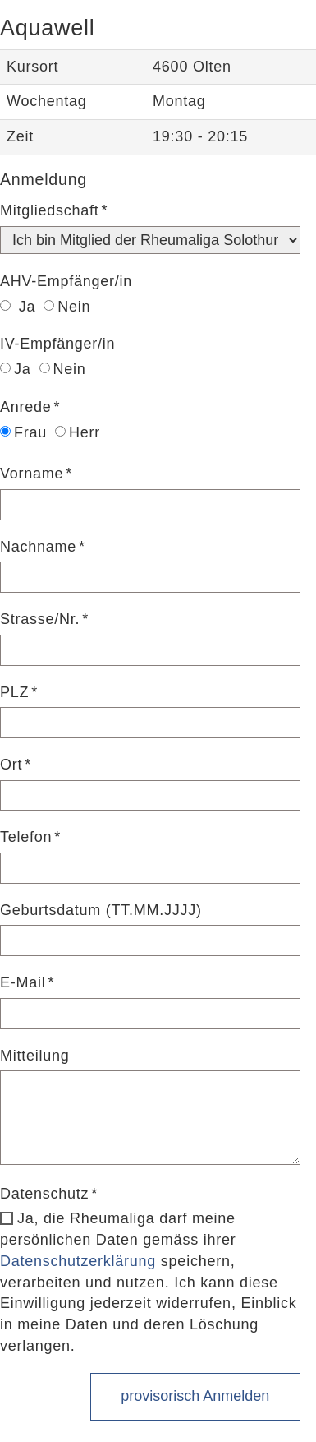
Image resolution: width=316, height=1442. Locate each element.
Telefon (26, 837)
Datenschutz (44, 1193)
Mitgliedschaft (49, 210)
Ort (11, 764)
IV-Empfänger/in (57, 343)
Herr (77, 432)
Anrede (26, 407)
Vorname (31, 473)
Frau (23, 432)
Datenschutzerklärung (78, 1261)
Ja (17, 306)
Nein (67, 306)
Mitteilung (35, 1055)
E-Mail (23, 982)
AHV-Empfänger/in (66, 281)
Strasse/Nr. (40, 619)
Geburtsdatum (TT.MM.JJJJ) (101, 910)
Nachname (38, 546)
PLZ (14, 692)
